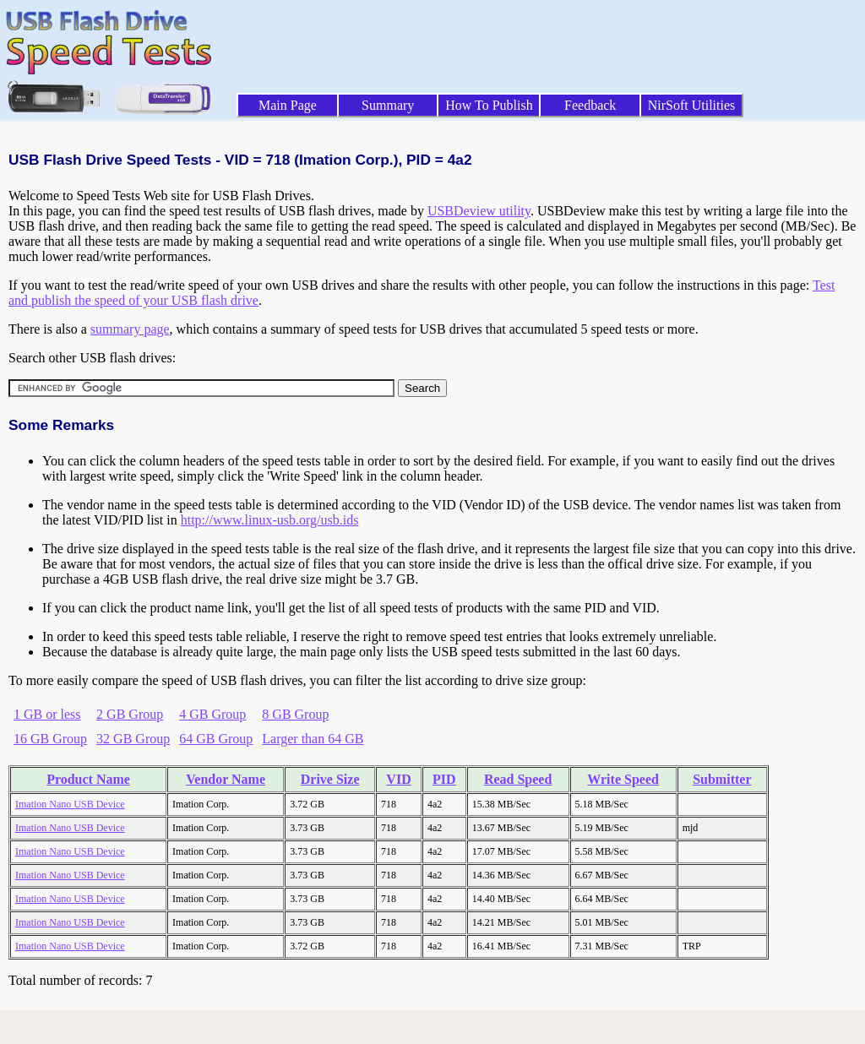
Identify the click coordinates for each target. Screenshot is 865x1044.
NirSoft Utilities (692, 105)
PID (444, 779)
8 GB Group (295, 714)
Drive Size (330, 779)
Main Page (287, 105)
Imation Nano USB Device (70, 804)
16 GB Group (50, 738)
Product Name (88, 779)
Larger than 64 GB (312, 738)
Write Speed (623, 779)
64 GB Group (216, 738)
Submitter (722, 779)
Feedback (590, 105)
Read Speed (518, 779)
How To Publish (489, 105)
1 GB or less (47, 714)
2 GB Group (129, 714)
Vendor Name (225, 779)
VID (398, 779)
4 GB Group (212, 714)
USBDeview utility (478, 211)
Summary (388, 105)
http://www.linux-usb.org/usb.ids (270, 520)
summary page (130, 329)
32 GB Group (133, 738)
